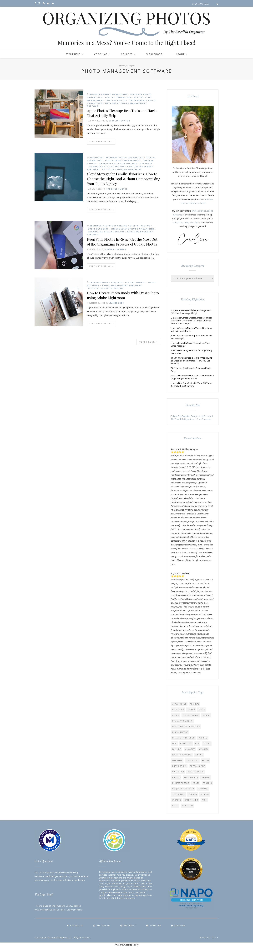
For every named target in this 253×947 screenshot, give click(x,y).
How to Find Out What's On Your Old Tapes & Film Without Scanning (192, 384)
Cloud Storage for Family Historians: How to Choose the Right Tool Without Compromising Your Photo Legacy (123, 179)
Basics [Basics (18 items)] (201, 709)
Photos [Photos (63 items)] (176, 777)
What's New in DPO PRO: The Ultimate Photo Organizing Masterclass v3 (192, 377)
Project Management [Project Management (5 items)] (183, 789)
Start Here (73, 54)
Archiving (96, 157)
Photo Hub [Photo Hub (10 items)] (178, 772)
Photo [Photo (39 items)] (205, 760)
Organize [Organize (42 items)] (177, 760)
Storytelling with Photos (105, 288)
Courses (127, 54)
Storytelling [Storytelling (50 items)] (191, 800)
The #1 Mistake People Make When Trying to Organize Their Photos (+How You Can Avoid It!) (191, 360)
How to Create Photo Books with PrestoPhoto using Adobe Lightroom (123, 295)
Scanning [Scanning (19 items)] (203, 789)
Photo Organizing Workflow (121, 169)
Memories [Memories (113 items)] (190, 749)
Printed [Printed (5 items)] (206, 777)
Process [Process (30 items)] (207, 783)
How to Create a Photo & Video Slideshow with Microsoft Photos (191, 329)
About (180, 54)
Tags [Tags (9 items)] (204, 800)
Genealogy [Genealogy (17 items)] (186, 743)
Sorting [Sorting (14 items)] (192, 794)
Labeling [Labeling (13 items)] (176, 749)
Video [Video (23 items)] (175, 806)
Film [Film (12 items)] (174, 743)
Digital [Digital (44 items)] (206, 715)
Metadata (111, 103)
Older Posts (148, 342)
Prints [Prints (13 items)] (196, 783)
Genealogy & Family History (118, 163)
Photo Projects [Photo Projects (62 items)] (195, 772)
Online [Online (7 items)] (199, 755)
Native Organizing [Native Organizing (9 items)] (182, 755)
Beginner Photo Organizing (124, 157)
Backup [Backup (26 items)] (191, 709)
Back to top (209, 937)
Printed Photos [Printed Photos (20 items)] (180, 783)
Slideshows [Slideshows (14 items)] (178, 794)
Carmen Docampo (115, 249)
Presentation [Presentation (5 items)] (191, 777)
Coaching (100, 54)
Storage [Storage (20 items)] (205, 794)
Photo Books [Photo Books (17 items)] (179, 766)
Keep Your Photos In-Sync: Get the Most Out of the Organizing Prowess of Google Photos (122, 241)
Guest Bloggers (98, 229)
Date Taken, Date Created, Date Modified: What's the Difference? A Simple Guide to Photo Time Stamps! (191, 320)
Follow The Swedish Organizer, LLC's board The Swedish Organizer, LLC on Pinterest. (192, 417)
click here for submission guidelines (67, 880)
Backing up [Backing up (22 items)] (178, 709)
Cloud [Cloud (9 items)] (175, 715)
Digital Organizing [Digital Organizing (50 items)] (182, 721)
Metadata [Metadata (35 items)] (203, 749)
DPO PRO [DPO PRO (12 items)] (202, 738)
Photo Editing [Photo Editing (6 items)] (197, 766)
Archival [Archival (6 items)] (194, 704)
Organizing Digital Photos (106, 166)
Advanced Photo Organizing (109, 94)
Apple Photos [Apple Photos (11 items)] (179, 704)
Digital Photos (116, 100)
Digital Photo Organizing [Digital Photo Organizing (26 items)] (186, 726)
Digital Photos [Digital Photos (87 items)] (180, 732)
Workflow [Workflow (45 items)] (187, 806)
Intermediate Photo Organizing (133, 229)
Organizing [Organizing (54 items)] (192, 760)
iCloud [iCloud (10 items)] (206, 743)
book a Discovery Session (185, 222)
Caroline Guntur (119, 121)
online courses (199, 210)
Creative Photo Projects (106, 282)
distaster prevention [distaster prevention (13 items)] (183, 738)
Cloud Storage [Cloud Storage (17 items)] (191, 715)
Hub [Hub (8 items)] (197, 743)
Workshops (154, 54)
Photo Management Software (122, 285)
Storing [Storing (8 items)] (176, 800)
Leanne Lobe (116, 303)
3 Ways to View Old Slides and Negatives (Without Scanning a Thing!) (191, 312)
